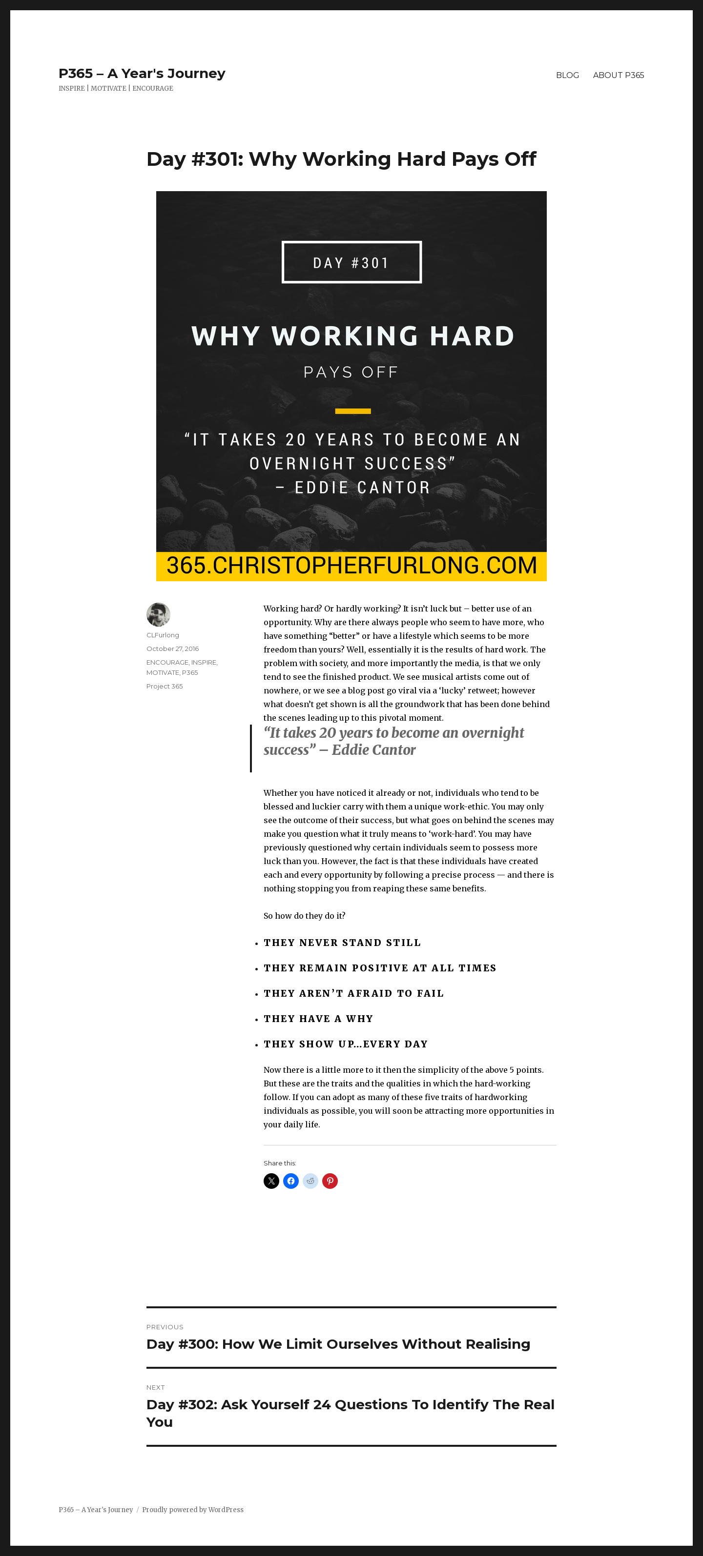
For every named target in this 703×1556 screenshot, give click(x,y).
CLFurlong (162, 635)
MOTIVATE (162, 672)
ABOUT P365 (618, 75)
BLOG (567, 75)
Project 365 (164, 686)
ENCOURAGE (167, 662)
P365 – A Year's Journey (142, 73)
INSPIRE (203, 662)
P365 (190, 672)
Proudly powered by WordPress (193, 1510)
